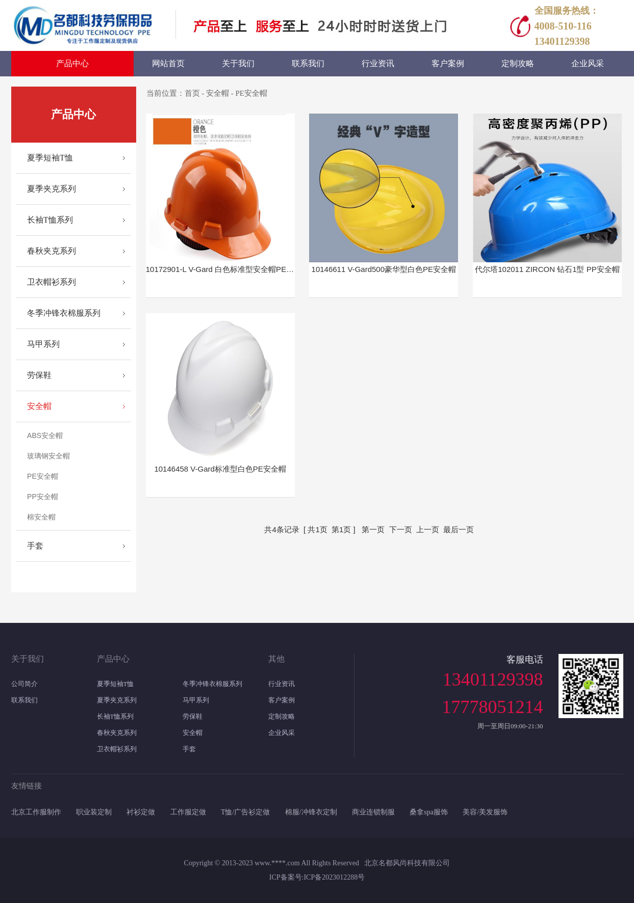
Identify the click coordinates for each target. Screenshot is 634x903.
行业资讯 (281, 684)
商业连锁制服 (373, 812)
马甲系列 (43, 344)
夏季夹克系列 (51, 188)
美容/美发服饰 (485, 812)
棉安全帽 (41, 517)
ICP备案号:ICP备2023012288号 (317, 877)
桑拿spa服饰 (429, 812)
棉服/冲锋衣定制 (311, 812)
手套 (35, 545)
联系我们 (24, 700)
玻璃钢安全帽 (48, 456)
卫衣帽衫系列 (51, 282)
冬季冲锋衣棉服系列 (63, 313)
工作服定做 (188, 812)
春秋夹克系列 (51, 251)
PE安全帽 (42, 476)
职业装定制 (94, 812)
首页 (192, 93)
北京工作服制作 (36, 812)
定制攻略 (281, 716)
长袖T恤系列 (50, 219)
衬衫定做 (140, 812)
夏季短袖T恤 (50, 157)
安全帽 (39, 406)
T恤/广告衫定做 (245, 812)
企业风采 (281, 732)
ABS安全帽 (45, 435)
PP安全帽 (42, 496)
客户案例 (281, 700)
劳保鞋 (39, 375)
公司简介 (24, 684)
